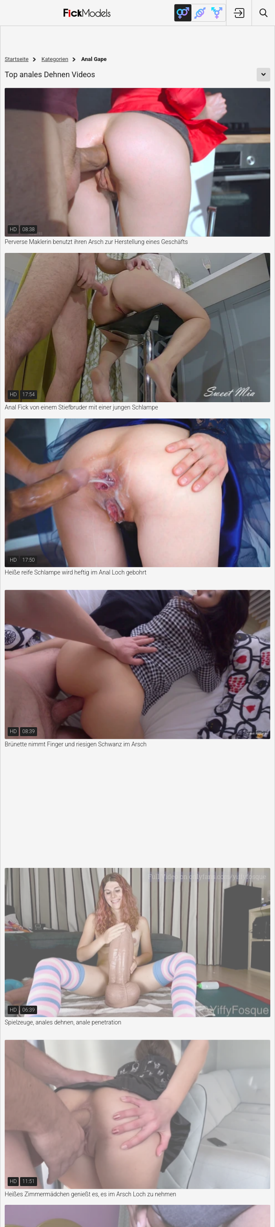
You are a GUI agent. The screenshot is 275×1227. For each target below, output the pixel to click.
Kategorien (54, 59)
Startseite (17, 59)
